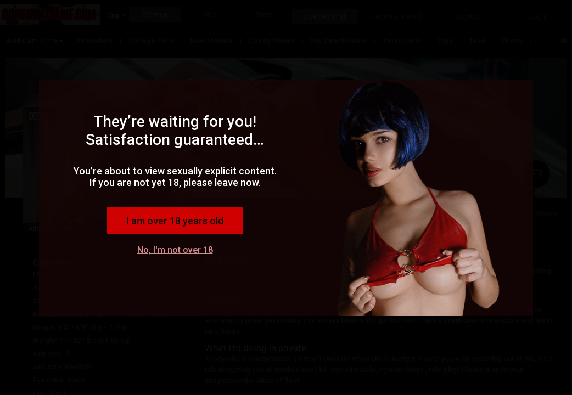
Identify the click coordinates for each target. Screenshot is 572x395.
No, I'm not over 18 (175, 250)
